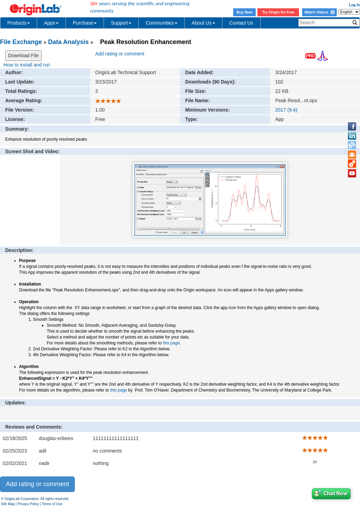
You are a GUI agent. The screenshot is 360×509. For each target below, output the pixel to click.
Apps (51, 23)
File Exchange (21, 41)
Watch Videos (319, 12)
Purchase (85, 23)
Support (121, 23)
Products (18, 23)
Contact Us (241, 23)
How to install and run (26, 65)
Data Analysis (68, 41)
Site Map (8, 504)
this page (171, 343)
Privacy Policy (28, 504)
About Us (203, 23)
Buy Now (245, 12)
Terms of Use (52, 504)
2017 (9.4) (286, 110)
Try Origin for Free (278, 12)
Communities (161, 23)
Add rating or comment (119, 53)
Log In (354, 5)
